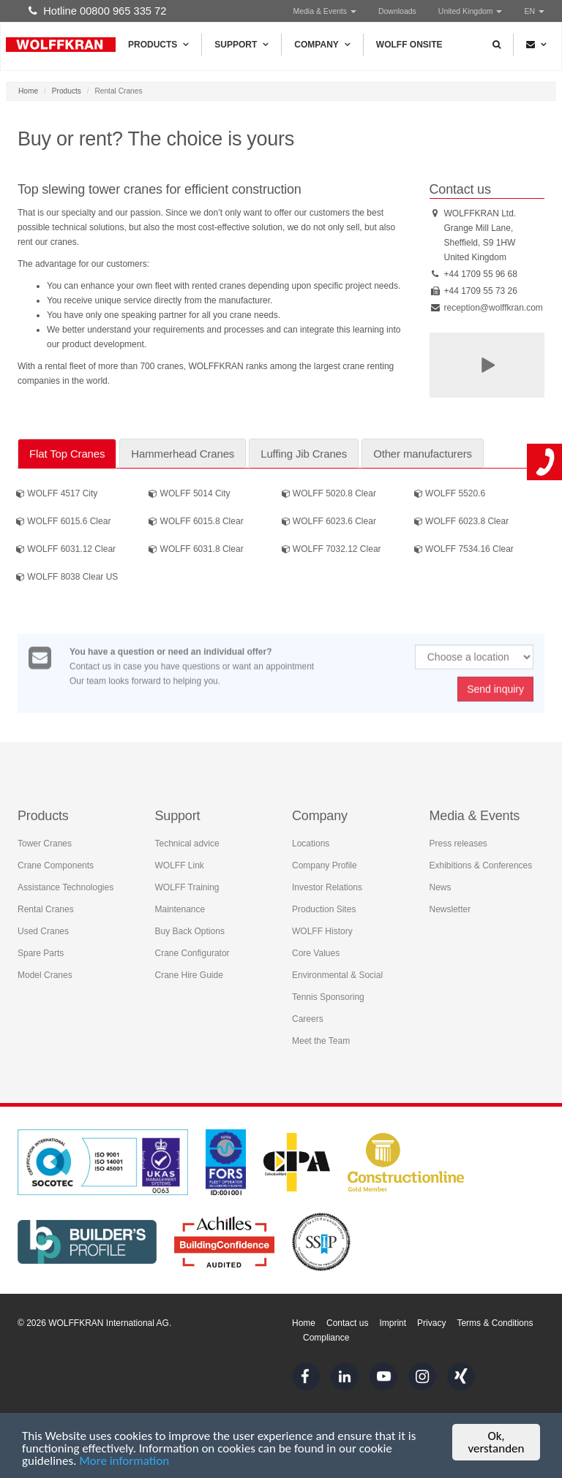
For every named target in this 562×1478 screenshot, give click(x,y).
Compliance (326, 1338)
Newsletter (450, 906)
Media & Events (324, 11)
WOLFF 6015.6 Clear (63, 523)
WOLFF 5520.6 (449, 495)
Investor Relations (327, 884)
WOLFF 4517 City (56, 495)
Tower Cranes (45, 840)
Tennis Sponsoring (328, 994)
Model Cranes (45, 972)
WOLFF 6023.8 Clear (461, 523)
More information (124, 1461)
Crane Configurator (192, 950)
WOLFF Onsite (409, 44)
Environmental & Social (337, 972)
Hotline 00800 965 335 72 (97, 11)
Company (322, 44)
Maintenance (180, 906)
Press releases (458, 840)
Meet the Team (321, 1038)
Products (158, 44)
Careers (307, 1016)
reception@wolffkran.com (493, 308)
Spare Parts (41, 950)
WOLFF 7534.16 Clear (464, 550)
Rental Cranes (46, 906)
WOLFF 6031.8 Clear (196, 550)
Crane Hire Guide (189, 972)
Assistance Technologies (65, 884)
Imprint (392, 1323)
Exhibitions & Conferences (481, 862)
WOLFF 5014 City (189, 495)
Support (241, 44)
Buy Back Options (190, 928)
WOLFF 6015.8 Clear (196, 523)
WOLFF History (322, 928)
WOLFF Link (179, 862)
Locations (310, 840)
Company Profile (324, 862)
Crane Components (56, 862)
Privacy (431, 1323)
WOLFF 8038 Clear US (67, 578)
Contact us (347, 1323)
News (441, 884)
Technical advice (187, 840)
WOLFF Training (187, 884)
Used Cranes (43, 928)
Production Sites (324, 906)
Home (28, 91)
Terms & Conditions (495, 1323)
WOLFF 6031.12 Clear (66, 550)
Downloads (397, 11)
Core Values (316, 950)
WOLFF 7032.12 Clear (331, 550)
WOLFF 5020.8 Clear (329, 495)
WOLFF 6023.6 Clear (329, 523)
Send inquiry (495, 696)
